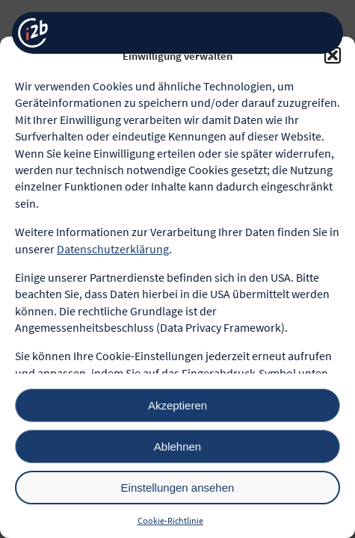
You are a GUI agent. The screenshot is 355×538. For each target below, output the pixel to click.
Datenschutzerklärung (113, 248)
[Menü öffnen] (320, 33)
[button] (332, 55)
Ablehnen (177, 446)
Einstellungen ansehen (178, 487)
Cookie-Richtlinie (170, 520)
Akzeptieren (177, 405)
